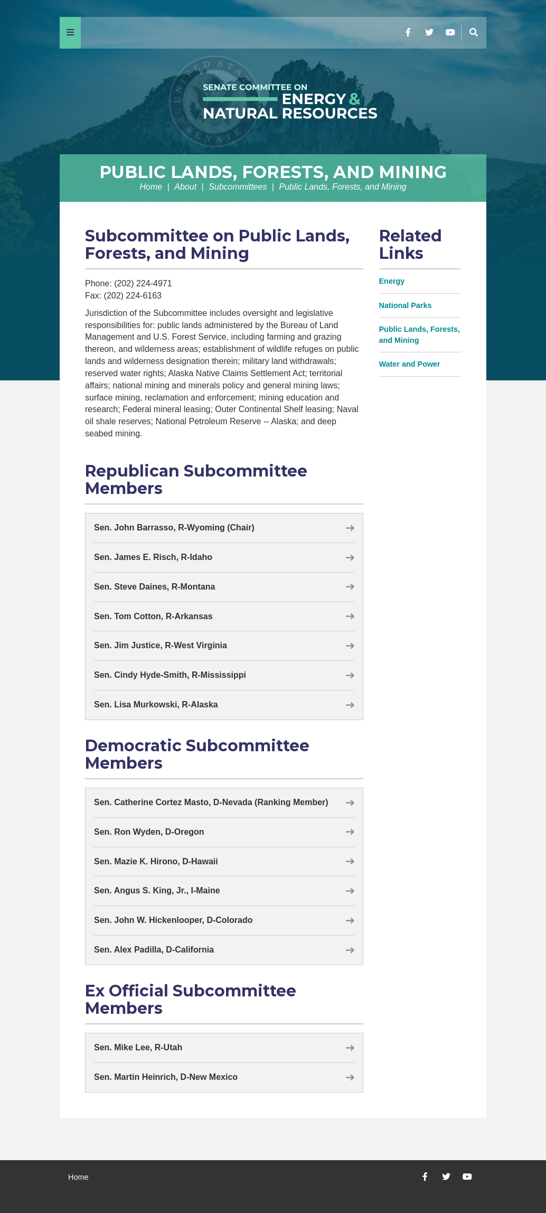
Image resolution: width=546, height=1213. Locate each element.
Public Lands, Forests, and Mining (273, 172)
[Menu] (70, 33)
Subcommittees (238, 186)
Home (151, 186)
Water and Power (409, 364)
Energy (392, 281)
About (185, 186)
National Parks (405, 305)
